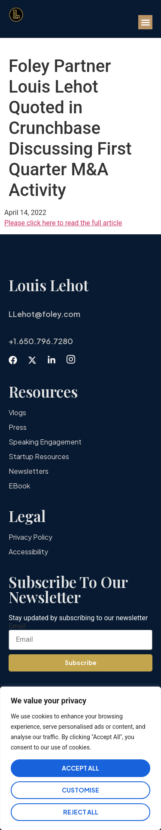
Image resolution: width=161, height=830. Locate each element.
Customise (80, 790)
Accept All (80, 768)
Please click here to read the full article (63, 223)
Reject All (80, 812)
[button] (145, 22)
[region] (80, 758)
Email (17, 626)
